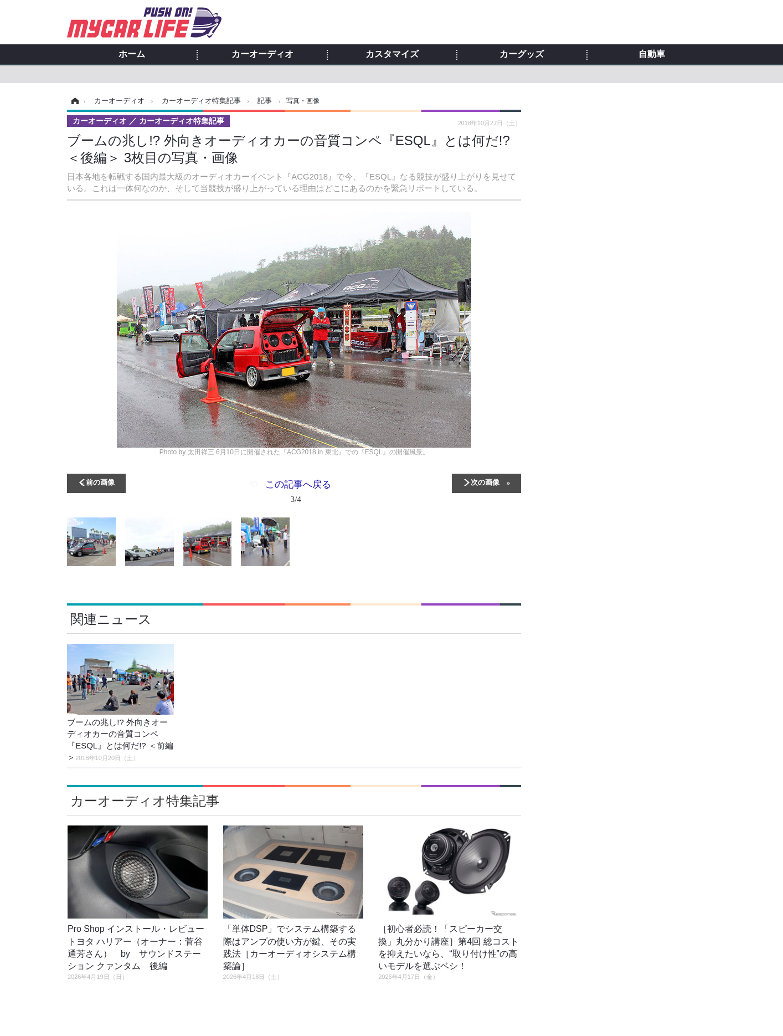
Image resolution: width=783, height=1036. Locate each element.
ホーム (132, 54)
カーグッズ (521, 54)
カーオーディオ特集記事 (144, 800)
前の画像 (100, 481)
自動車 (651, 54)
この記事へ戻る (298, 494)
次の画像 (485, 481)
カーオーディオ (262, 54)
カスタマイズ (392, 54)
